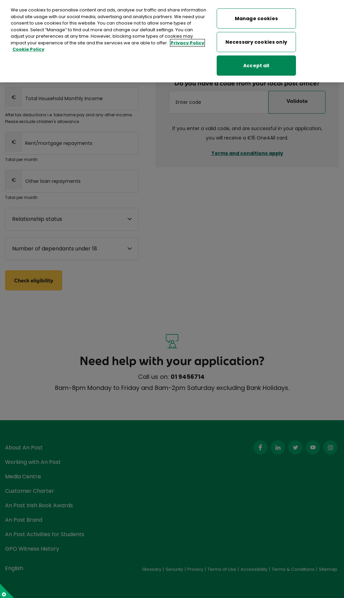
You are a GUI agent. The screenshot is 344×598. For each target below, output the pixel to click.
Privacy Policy (187, 41)
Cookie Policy (28, 48)
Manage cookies (256, 17)
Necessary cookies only (256, 40)
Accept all (256, 64)
